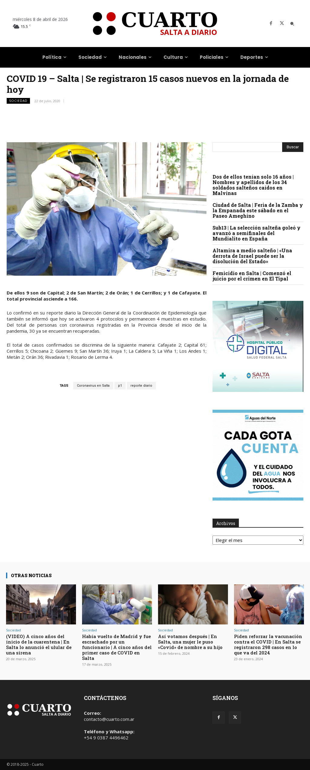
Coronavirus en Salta (93, 386)
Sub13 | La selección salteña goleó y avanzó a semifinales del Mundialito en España (257, 233)
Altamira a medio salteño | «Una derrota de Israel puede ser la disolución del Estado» (252, 255)
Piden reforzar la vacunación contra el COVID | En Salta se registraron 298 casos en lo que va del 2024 (268, 644)
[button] (292, 23)
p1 (120, 386)
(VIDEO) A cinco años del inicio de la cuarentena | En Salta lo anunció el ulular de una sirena (38, 644)
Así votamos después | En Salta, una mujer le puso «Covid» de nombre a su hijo (190, 641)
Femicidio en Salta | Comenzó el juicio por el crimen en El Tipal (252, 276)
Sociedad (18, 101)
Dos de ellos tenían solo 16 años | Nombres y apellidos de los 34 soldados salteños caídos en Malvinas (253, 184)
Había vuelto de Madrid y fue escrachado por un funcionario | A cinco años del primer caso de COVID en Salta (117, 647)
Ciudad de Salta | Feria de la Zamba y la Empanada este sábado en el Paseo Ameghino (258, 210)
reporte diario (141, 386)
